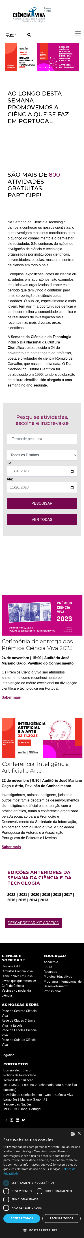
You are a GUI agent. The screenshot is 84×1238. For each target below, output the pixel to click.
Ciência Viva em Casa (17, 976)
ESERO (49, 967)
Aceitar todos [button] (22, 1218)
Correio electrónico (16, 1070)
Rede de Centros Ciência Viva (19, 1013)
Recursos (50, 972)
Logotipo (8, 1055)
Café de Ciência (13, 986)
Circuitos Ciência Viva (17, 971)
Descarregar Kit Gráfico (33, 923)
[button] (42, 1230)
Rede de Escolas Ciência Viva (19, 1032)
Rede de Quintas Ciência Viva (19, 1042)
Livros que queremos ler (19, 981)
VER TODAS (42, 519)
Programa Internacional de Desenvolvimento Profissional (63, 986)
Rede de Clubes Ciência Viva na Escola (18, 1023)
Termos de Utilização (18, 1080)
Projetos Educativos (58, 977)
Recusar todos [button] (61, 1218)
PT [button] (10, 35)
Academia (51, 962)
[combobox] (73, 1134)
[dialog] (42, 1183)
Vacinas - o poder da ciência (16, 993)
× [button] (79, 1133)
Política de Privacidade (19, 1075)
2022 (11, 895)
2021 (23, 895)
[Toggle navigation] (78, 33)
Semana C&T (11, 966)
